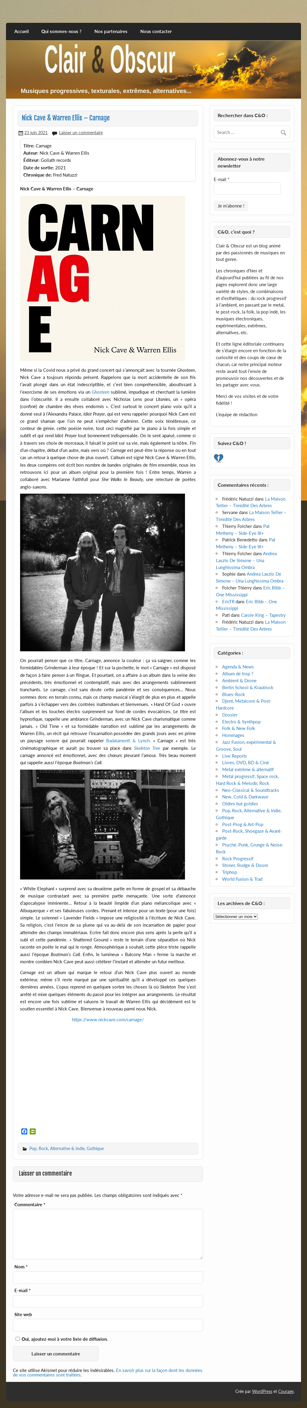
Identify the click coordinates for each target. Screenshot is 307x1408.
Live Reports (234, 756)
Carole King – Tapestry (263, 615)
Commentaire (29, 1204)
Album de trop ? (237, 673)
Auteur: (30, 153)
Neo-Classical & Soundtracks (250, 790)
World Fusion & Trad (242, 879)
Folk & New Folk (238, 728)
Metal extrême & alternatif (248, 769)
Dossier (229, 714)
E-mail (22, 1290)
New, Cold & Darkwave (245, 796)
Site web (23, 1314)
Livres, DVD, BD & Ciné (245, 762)
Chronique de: (37, 174)
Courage (286, 1391)
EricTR (228, 601)
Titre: (28, 145)
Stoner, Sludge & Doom (245, 865)
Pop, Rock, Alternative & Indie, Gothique (66, 1148)
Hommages (233, 735)
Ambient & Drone (239, 680)
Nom (21, 1266)
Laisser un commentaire (81, 132)
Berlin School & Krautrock (247, 687)
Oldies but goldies (240, 803)
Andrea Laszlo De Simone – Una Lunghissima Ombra (246, 560)
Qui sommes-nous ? (61, 31)
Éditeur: (31, 160)
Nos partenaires (110, 31)
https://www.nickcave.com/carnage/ (108, 1019)
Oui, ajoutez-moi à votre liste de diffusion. (62, 1339)
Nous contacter (156, 31)
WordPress (262, 1391)
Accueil (21, 31)
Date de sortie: (38, 167)
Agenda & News (238, 666)
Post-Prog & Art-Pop (242, 824)
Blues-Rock (233, 694)
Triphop (229, 872)
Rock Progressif (237, 858)
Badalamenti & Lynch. (128, 740)
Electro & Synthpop (241, 721)
